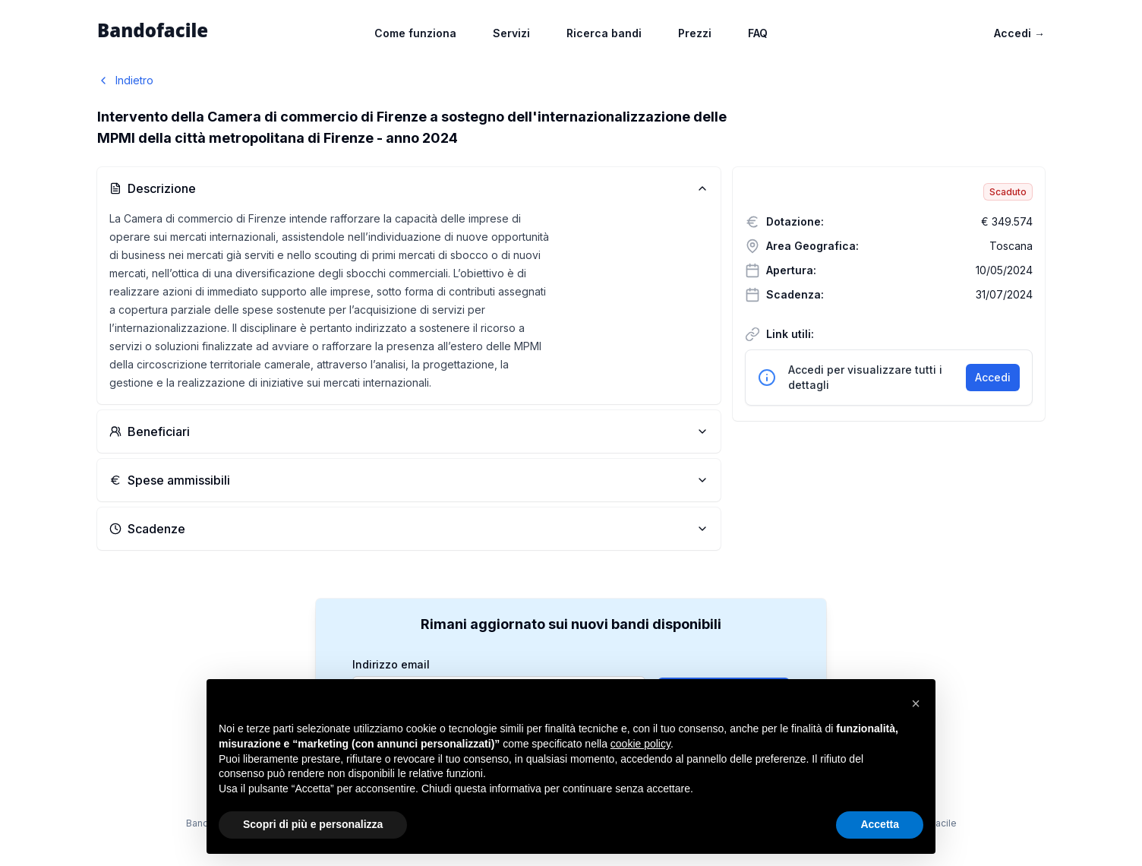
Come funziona (415, 33)
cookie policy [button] (640, 744)
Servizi (511, 33)
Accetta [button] (879, 824)
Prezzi (694, 33)
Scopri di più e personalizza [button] (313, 824)
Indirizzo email (391, 664)
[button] (916, 703)
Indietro (125, 80)
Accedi (1019, 33)
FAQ (758, 33)
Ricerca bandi (604, 33)
